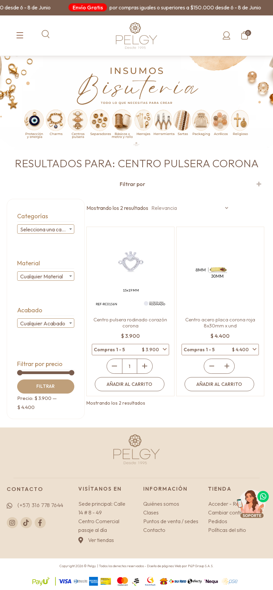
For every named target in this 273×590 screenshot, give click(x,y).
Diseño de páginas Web (164, 566)
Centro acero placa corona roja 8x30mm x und (220, 322)
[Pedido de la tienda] (188, 208)
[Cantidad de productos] (129, 366)
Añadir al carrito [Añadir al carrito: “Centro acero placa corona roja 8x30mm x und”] (219, 384)
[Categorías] (20, 35)
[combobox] (45, 229)
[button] (45, 34)
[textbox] (45, 229)
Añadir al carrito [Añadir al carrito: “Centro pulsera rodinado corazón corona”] (129, 384)
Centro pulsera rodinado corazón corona (130, 322)
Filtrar (45, 386)
